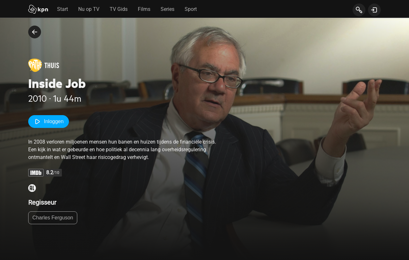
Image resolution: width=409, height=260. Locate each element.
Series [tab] (167, 9)
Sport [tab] (191, 9)
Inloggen (48, 121)
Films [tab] (144, 9)
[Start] (38, 10)
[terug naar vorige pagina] (34, 32)
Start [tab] (62, 9)
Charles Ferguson (52, 217)
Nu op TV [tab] (88, 9)
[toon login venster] (374, 10)
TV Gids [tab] (119, 9)
